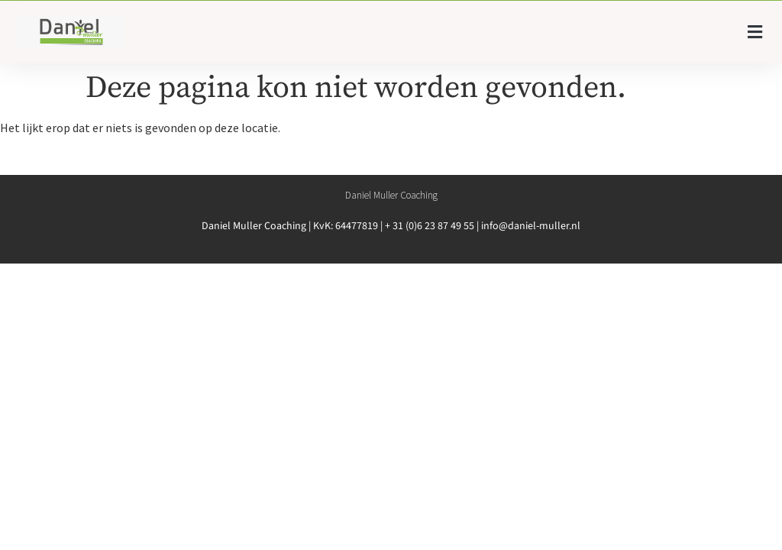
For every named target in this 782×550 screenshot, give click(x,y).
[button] (755, 32)
